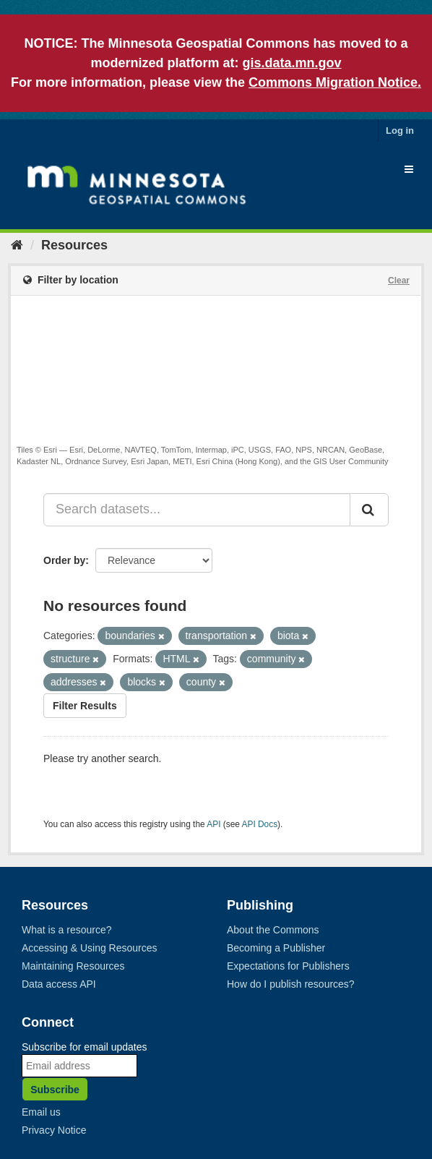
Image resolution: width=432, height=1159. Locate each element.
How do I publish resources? (291, 984)
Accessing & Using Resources (89, 948)
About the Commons (273, 930)
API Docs (260, 824)
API (213, 824)
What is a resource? (67, 930)
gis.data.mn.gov (291, 63)
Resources (74, 245)
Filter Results (85, 705)
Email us (41, 1112)
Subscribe (54, 1089)
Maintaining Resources (73, 966)
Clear (399, 280)
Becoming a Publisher (276, 948)
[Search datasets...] (196, 509)
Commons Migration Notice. (335, 82)
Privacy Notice (54, 1130)
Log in (400, 130)
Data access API (59, 984)
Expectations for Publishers (288, 966)
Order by (64, 560)
